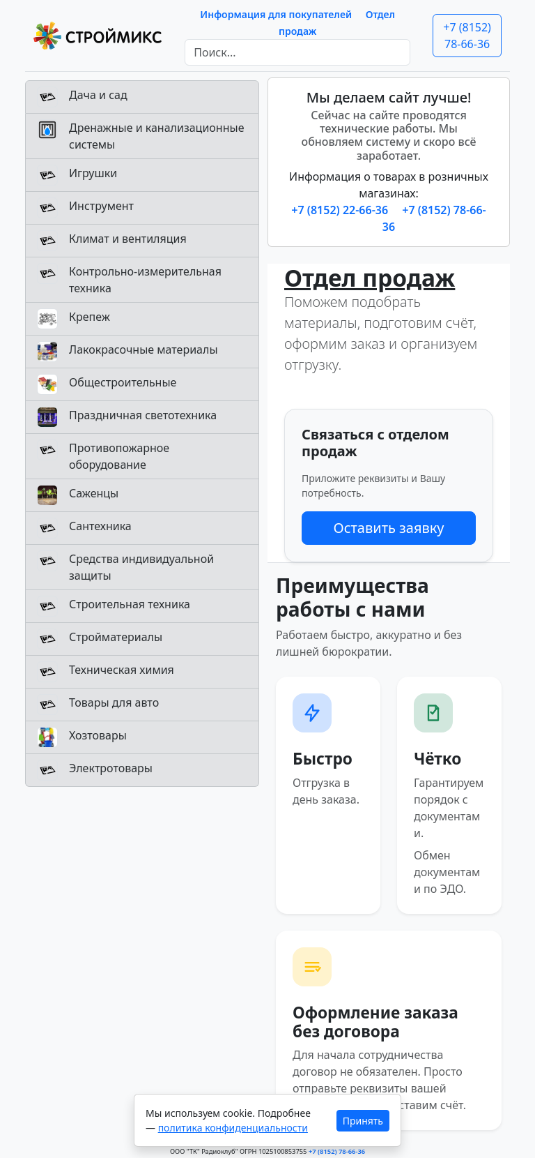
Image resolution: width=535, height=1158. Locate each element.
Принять (363, 1120)
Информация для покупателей (276, 14)
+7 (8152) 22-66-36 (341, 210)
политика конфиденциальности (233, 1127)
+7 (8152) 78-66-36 (467, 36)
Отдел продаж (369, 278)
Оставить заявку (388, 527)
